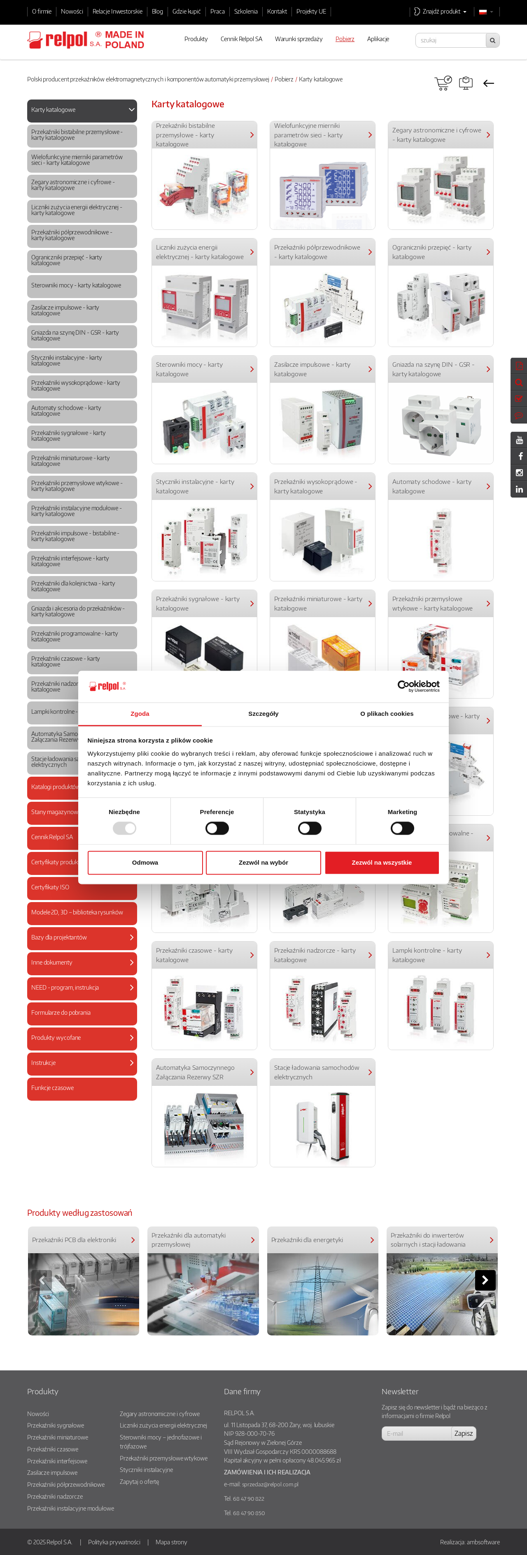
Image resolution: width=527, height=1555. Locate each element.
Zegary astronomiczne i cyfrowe (160, 1413)
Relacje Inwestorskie (117, 11)
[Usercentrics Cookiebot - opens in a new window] (404, 686)
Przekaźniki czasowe (52, 1449)
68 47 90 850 (249, 1513)
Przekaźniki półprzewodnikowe (66, 1484)
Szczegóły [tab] (263, 713)
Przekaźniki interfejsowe (57, 1461)
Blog (157, 11)
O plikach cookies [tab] (386, 713)
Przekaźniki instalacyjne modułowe (70, 1508)
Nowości (72, 11)
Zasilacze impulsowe (52, 1472)
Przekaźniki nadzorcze (55, 1496)
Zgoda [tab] (140, 713)
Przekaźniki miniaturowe (57, 1437)
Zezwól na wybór (263, 862)
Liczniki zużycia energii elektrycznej (163, 1425)
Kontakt (277, 11)
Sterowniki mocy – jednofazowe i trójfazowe (161, 1441)
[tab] (82, 111)
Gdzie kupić (187, 11)
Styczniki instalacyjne (146, 1469)
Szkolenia (246, 11)
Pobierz (284, 79)
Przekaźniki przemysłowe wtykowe (164, 1458)
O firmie (41, 11)
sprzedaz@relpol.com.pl (270, 1484)
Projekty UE (311, 11)
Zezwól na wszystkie (382, 862)
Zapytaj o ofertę (139, 1481)
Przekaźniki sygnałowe (55, 1425)
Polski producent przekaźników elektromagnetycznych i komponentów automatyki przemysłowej (148, 79)
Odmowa (145, 862)
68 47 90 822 (248, 1498)
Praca (217, 11)
